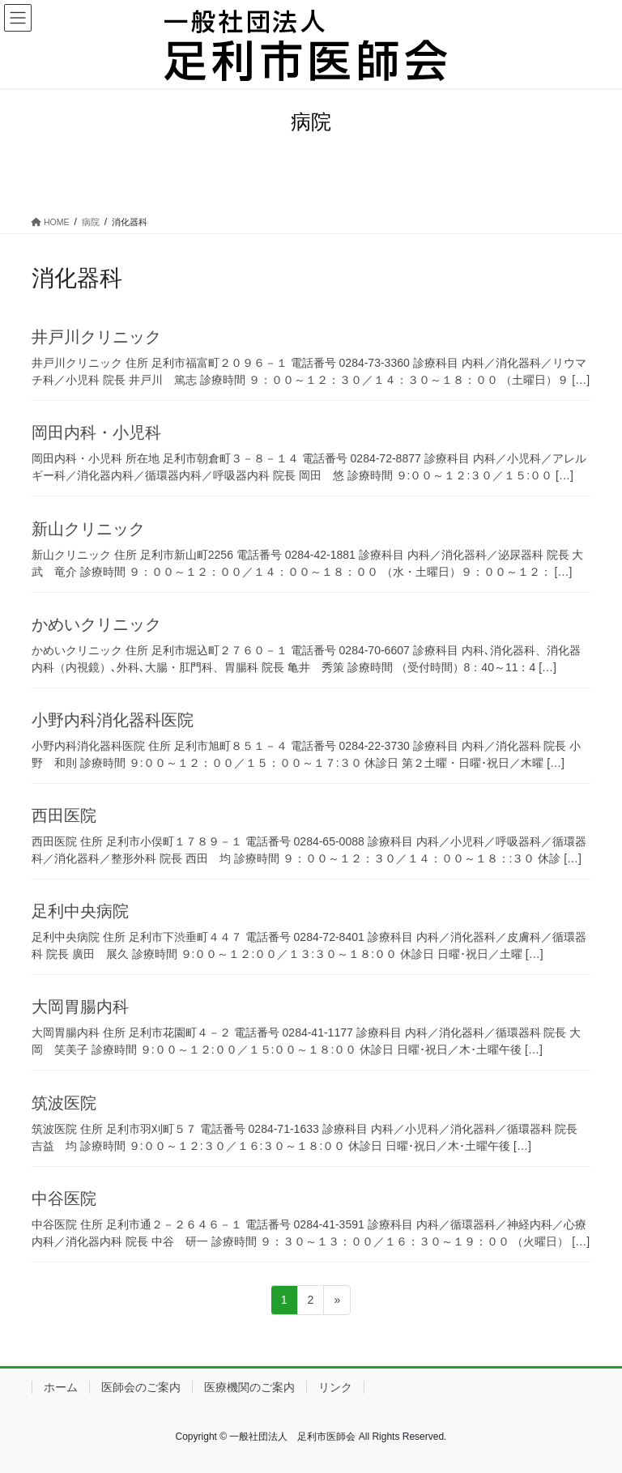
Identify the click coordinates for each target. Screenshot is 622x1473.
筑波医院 (64, 1103)
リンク (335, 1387)
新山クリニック (88, 529)
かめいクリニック (96, 624)
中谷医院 (64, 1198)
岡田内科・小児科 (96, 432)
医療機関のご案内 (249, 1387)
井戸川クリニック (96, 337)
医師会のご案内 (141, 1387)
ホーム (61, 1387)
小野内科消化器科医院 (113, 720)
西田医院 (64, 815)
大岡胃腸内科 (80, 1006)
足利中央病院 (80, 911)
